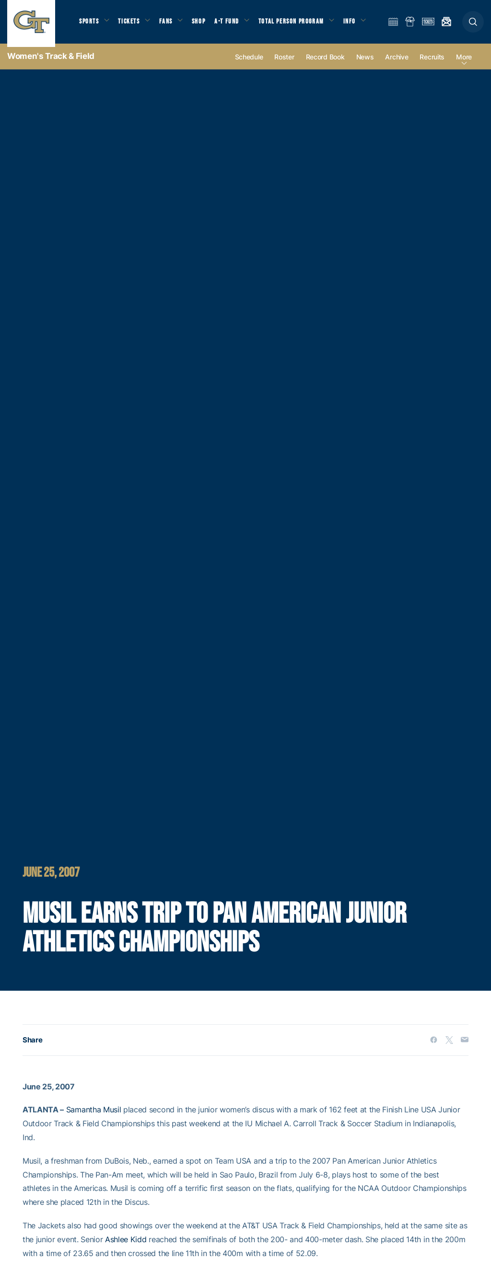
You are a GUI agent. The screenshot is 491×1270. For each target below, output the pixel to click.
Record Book (325, 63)
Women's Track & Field (50, 62)
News (365, 63)
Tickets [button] (132, 24)
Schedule (249, 63)
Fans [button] (171, 24)
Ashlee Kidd (125, 1245)
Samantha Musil (93, 1116)
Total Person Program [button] (302, 24)
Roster (284, 63)
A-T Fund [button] (235, 24)
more (464, 63)
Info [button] (362, 24)
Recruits (432, 63)
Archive (396, 63)
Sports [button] (90, 24)
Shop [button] (206, 24)
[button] (473, 24)
